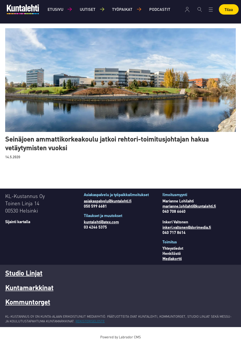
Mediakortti (172, 258)
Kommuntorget (27, 302)
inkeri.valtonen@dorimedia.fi (186, 227)
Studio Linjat (23, 273)
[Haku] (200, 9)
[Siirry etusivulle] (22, 9)
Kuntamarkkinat (29, 287)
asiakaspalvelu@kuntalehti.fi (107, 200)
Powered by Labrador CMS (120, 337)
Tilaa (229, 9)
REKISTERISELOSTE (90, 321)
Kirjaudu (187, 9)
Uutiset (88, 9)
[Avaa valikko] (210, 9)
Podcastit (159, 9)
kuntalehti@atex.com (101, 221)
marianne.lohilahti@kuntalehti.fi (189, 206)
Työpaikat (122, 9)
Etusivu (55, 9)
